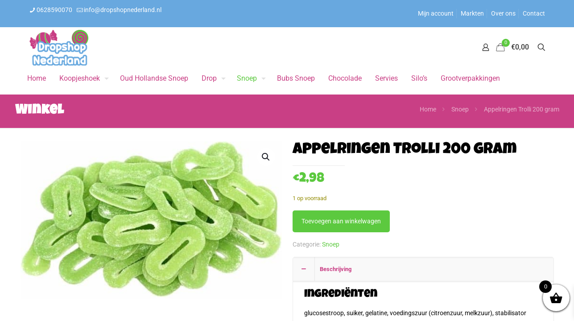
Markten (472, 13)
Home (428, 109)
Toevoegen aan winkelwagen (341, 221)
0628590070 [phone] (54, 9)
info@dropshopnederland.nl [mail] (122, 9)
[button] (266, 157)
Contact (534, 13)
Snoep (460, 109)
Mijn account (436, 13)
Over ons (503, 13)
